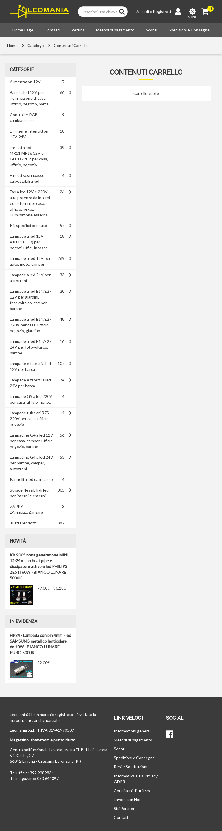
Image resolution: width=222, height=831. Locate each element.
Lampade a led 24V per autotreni (30, 277)
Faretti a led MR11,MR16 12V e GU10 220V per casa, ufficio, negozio (29, 156)
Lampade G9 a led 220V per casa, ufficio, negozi (31, 399)
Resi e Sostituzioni (130, 766)
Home (12, 45)
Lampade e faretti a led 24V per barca (30, 382)
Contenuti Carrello (71, 45)
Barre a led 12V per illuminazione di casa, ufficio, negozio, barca (29, 98)
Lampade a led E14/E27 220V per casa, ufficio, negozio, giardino (30, 325)
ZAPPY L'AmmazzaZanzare (26, 509)
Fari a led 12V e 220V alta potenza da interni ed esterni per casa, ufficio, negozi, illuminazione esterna (30, 203)
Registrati (162, 11)
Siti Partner (124, 808)
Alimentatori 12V (25, 81)
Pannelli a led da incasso (31, 479)
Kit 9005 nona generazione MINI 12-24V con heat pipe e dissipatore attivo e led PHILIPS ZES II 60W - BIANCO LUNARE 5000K (39, 566)
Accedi (142, 11)
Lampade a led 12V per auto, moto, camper (30, 261)
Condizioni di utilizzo (132, 790)
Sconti (151, 29)
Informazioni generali (132, 730)
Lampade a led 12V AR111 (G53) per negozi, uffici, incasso (29, 242)
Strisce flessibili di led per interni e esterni (29, 493)
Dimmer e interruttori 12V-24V (29, 134)
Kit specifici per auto (28, 225)
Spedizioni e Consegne (189, 29)
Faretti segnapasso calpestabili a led (27, 178)
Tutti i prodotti (23, 522)
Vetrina (78, 29)
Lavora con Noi (127, 799)
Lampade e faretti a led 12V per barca (30, 366)
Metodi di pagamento (115, 29)
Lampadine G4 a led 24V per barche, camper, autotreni (31, 463)
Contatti (52, 29)
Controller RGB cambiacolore (24, 117)
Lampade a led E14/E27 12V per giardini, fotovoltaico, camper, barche (30, 300)
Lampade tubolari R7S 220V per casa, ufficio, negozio (29, 418)
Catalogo (35, 45)
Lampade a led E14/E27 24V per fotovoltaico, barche (30, 347)
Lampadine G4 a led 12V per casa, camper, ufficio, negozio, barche (31, 441)
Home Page (22, 29)
